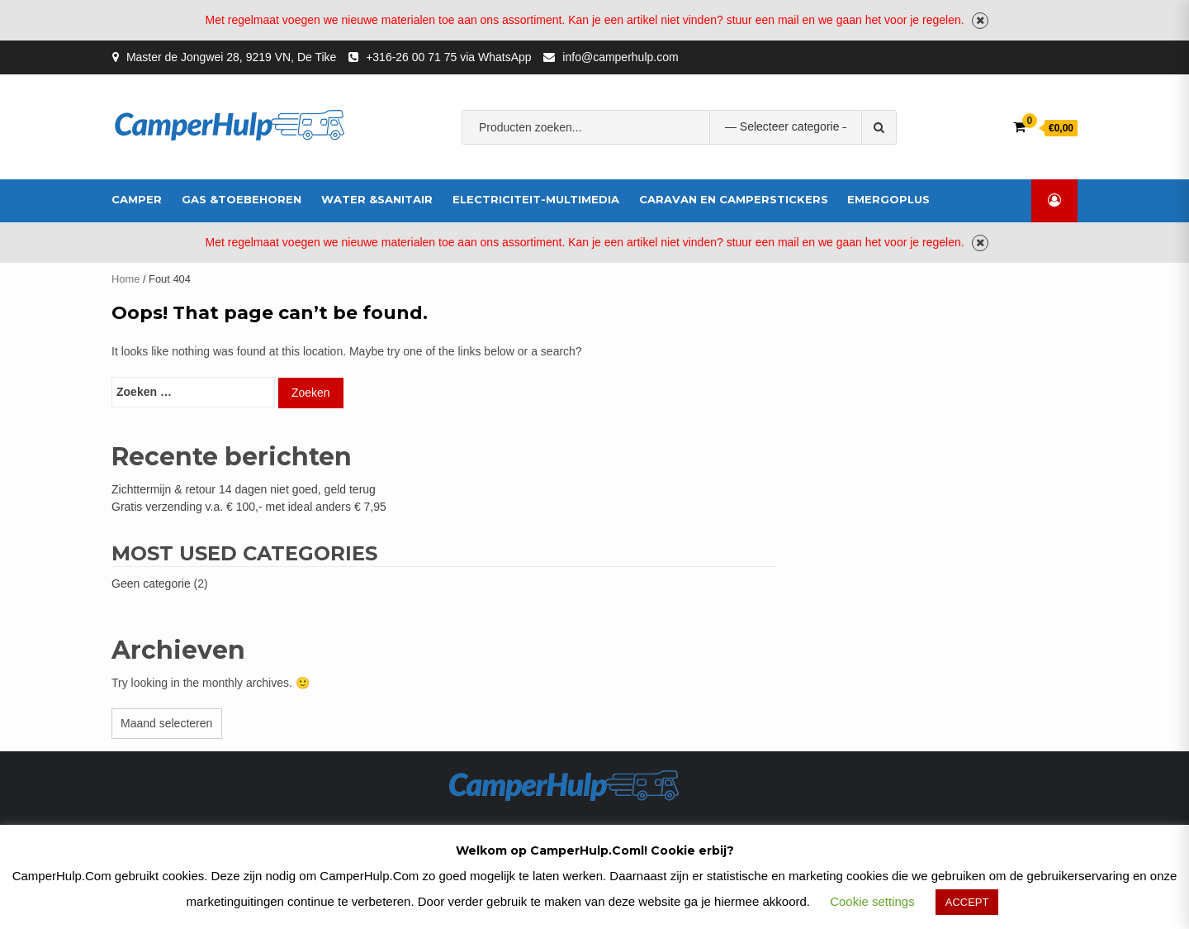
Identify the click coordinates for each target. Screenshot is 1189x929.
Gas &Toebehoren (241, 199)
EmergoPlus (888, 199)
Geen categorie (151, 583)
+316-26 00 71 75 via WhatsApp (448, 57)
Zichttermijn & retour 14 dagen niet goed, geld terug (243, 489)
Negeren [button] (980, 20)
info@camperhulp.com (620, 57)
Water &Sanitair (377, 199)
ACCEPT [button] (967, 902)
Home (125, 279)
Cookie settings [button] (872, 901)
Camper (136, 199)
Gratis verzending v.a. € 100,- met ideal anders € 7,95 (248, 506)
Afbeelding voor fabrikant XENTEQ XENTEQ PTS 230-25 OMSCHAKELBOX (673, 178)
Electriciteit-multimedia (535, 199)
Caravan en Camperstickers (733, 199)
